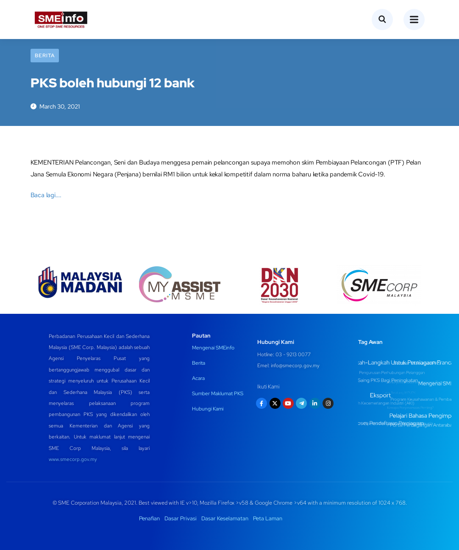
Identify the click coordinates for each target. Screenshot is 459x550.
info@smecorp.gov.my (295, 365)
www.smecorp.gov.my (73, 459)
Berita (45, 55)
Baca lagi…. (46, 195)
